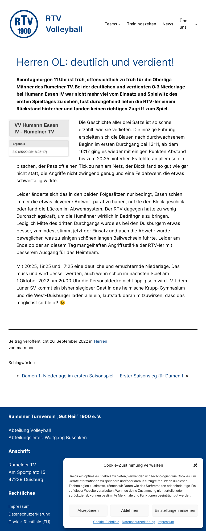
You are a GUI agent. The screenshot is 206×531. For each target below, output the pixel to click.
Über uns (184, 24)
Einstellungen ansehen (175, 510)
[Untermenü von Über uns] (196, 24)
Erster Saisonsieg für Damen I (151, 375)
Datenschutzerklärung (138, 522)
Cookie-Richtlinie (106, 522)
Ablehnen (129, 510)
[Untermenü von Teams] (119, 24)
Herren (100, 341)
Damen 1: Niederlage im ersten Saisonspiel (67, 375)
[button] (195, 465)
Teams (111, 23)
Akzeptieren (87, 510)
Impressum (166, 522)
